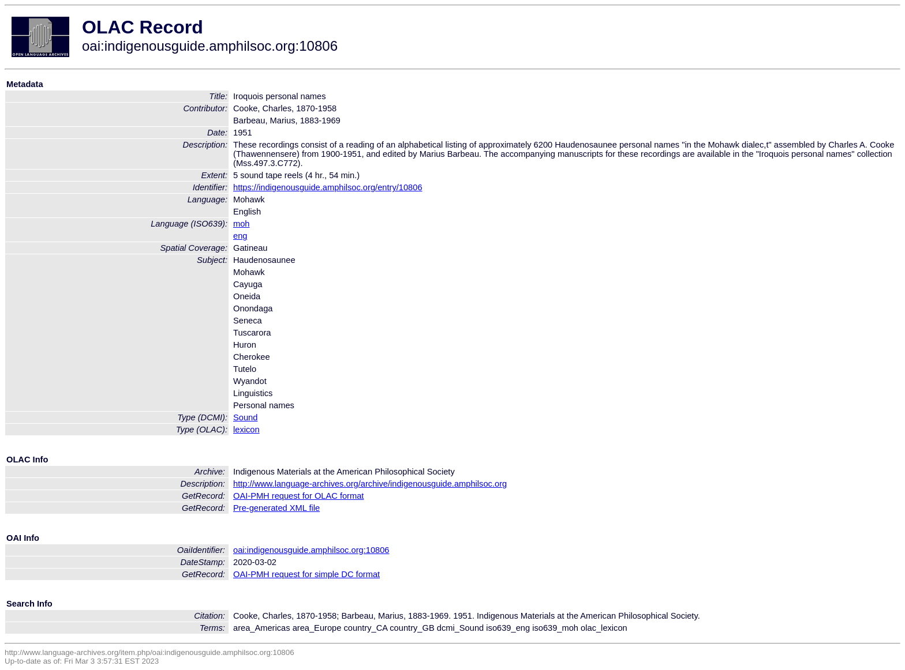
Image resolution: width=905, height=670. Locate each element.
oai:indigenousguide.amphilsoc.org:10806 (311, 550)
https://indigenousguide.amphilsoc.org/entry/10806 (327, 187)
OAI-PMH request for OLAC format (298, 495)
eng (240, 235)
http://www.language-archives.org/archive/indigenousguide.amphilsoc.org (370, 483)
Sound (245, 417)
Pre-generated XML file (276, 508)
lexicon (246, 429)
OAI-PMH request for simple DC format (306, 574)
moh (241, 223)
